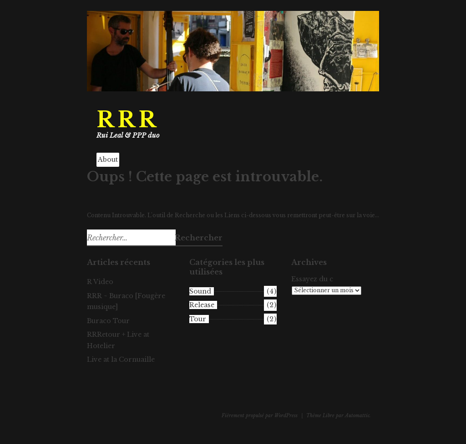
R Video (100, 282)
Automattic (357, 416)
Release (201, 305)
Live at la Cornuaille (121, 359)
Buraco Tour (108, 321)
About (108, 159)
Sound (200, 291)
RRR (127, 119)
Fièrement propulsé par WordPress (260, 416)
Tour (197, 319)
